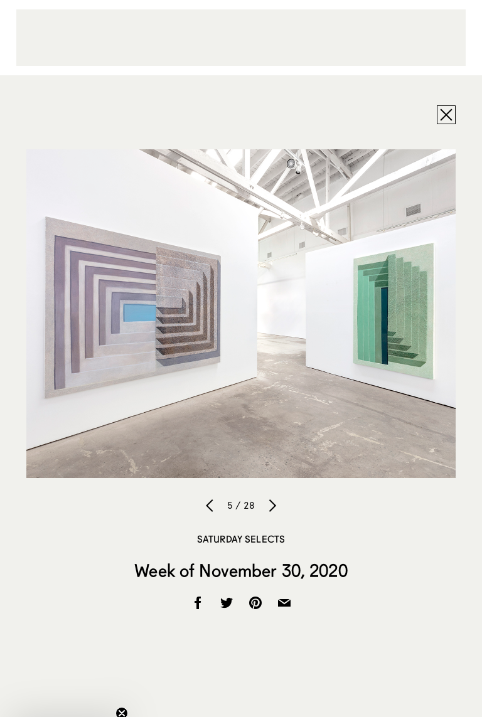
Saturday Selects (241, 538)
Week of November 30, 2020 (241, 570)
